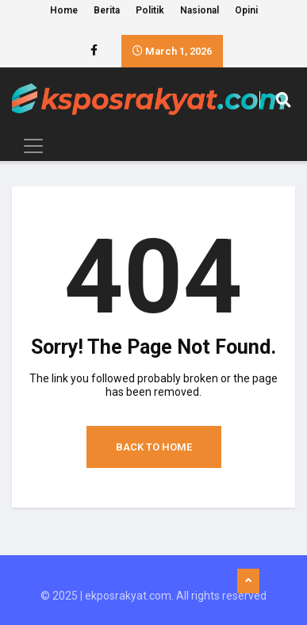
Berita (107, 10)
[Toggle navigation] (28, 146)
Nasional (199, 10)
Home (64, 10)
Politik (150, 10)
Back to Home (154, 447)
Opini (246, 10)
